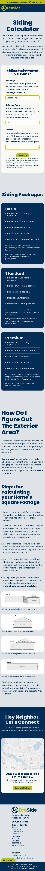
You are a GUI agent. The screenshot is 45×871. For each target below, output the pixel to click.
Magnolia (16, 833)
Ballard (15, 827)
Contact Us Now (22, 788)
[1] (38, 41)
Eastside (16, 836)
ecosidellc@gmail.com (18, 2)
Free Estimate (27, 57)
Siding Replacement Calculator (19, 586)
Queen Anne (17, 831)
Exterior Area (13, 105)
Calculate (22, 155)
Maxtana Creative (27, 868)
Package (10, 80)
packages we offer (16, 92)
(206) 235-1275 (19, 855)
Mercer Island (18, 845)
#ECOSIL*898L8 (26, 864)
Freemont (16, 829)
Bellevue (15, 838)
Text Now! (8, 860)
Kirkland (15, 840)
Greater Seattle (19, 825)
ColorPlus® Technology (22, 379)
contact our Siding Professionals (20, 163)
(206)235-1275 (38, 2)
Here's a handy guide (17, 117)
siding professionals (18, 140)
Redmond (16, 842)
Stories (9, 130)
